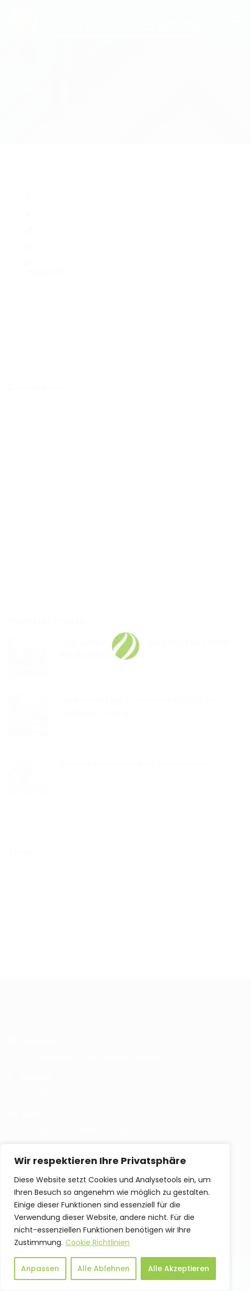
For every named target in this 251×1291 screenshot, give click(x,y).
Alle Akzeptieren (178, 1268)
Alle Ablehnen (103, 1268)
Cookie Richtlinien (97, 1242)
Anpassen (40, 1268)
